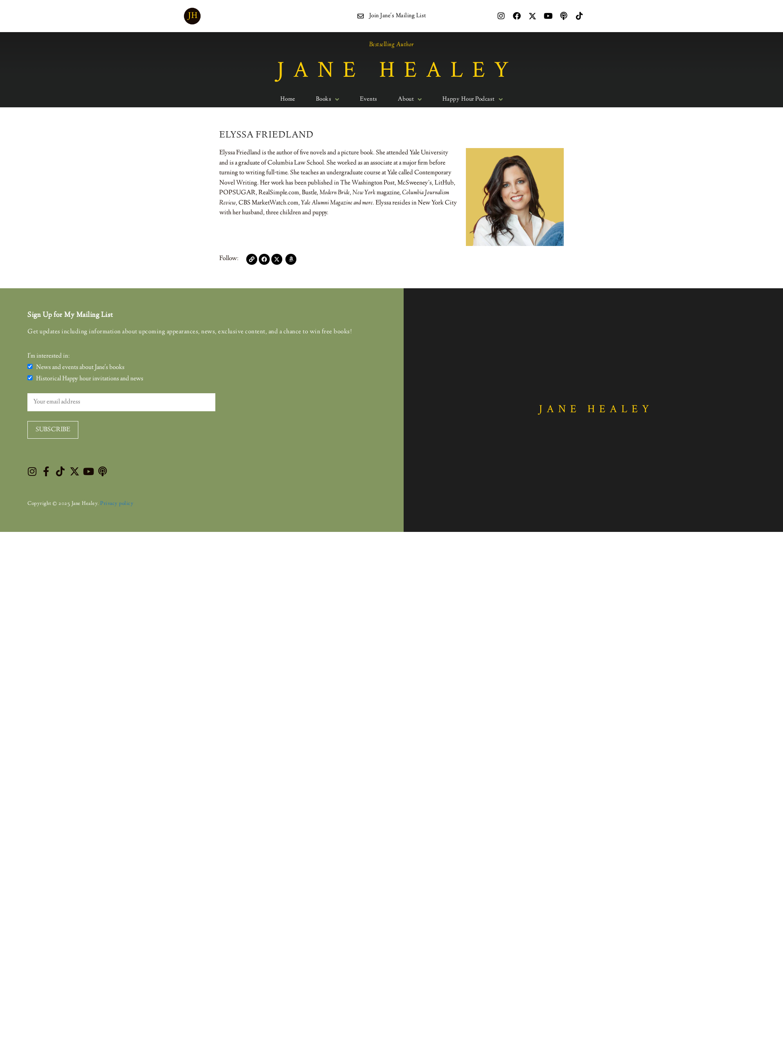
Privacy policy (117, 503)
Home (288, 99)
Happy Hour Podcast (472, 99)
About (410, 99)
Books (327, 99)
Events (368, 99)
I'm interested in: (48, 356)
